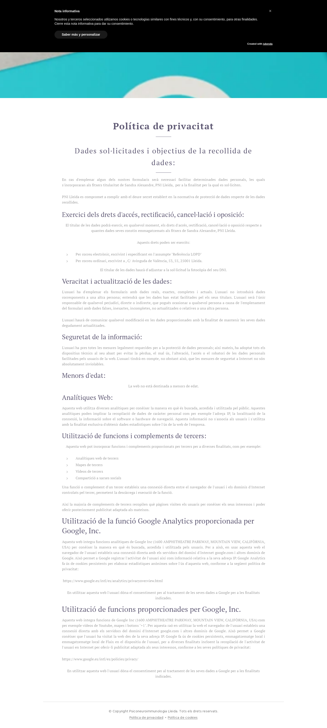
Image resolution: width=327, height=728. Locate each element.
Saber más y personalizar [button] (81, 34)
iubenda (267, 43)
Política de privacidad (146, 718)
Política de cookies (183, 718)
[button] (270, 11)
